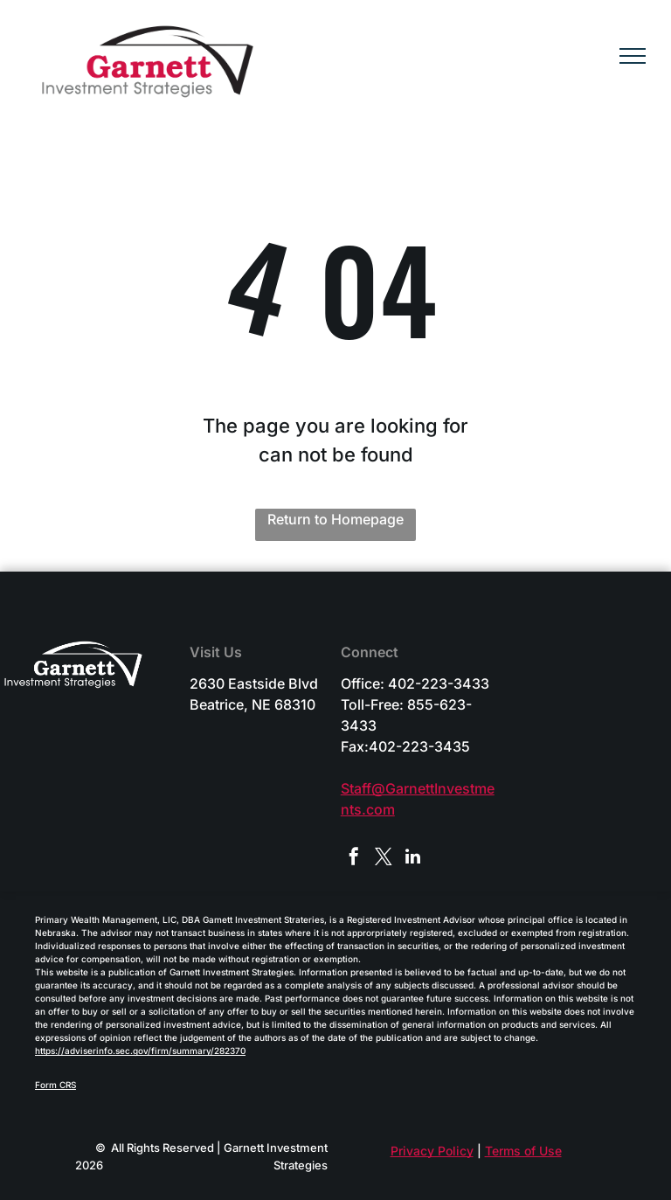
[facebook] (354, 858)
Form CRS (55, 1084)
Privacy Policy (432, 1150)
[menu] (632, 56)
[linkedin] (413, 858)
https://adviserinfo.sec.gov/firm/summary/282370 (140, 1050)
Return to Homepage (335, 519)
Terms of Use (523, 1150)
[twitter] (383, 858)
